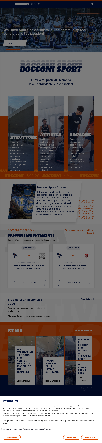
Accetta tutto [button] (90, 437)
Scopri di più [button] (12, 437)
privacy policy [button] (71, 406)
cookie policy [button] (53, 411)
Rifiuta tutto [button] (71, 437)
